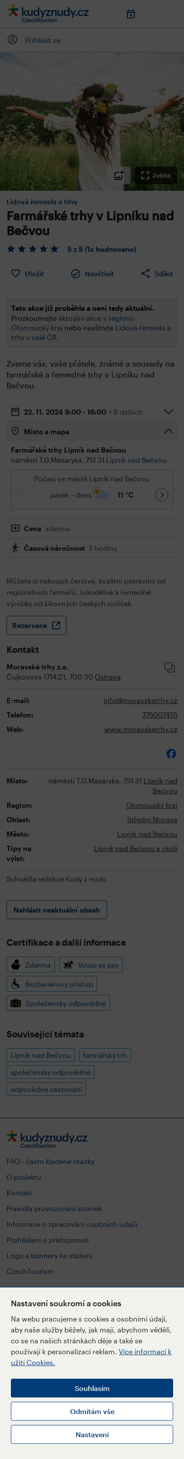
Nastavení (92, 1434)
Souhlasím (92, 1388)
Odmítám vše (92, 1411)
